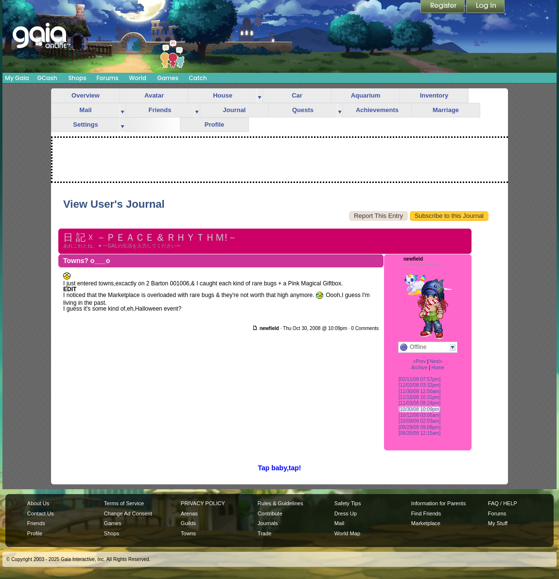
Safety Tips (347, 503)
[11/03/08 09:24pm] (419, 403)
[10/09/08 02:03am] (419, 421)
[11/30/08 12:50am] (419, 391)
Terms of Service (124, 503)
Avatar (154, 95)
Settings (85, 124)
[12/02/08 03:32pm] (419, 385)
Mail (85, 110)
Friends (160, 110)
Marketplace (425, 523)
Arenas (189, 513)
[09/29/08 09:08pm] (419, 427)
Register (443, 7)
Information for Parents (438, 503)
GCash (47, 78)
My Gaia (17, 78)
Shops (77, 78)
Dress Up (345, 513)
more (259, 96)
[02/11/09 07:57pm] (419, 379)
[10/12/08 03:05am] (419, 415)
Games (167, 78)
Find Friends (426, 513)
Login (485, 7)
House (222, 95)
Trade (264, 533)
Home (437, 367)
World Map (347, 533)
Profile (214, 124)
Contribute (270, 513)
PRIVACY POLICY (203, 503)
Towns (188, 533)
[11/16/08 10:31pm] (419, 397)
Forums (107, 78)
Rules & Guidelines (280, 503)
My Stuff (497, 523)
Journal (234, 110)
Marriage (446, 110)
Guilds (188, 523)
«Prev (419, 361)
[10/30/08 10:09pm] (419, 409)
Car (297, 95)
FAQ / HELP (502, 503)
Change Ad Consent (128, 513)
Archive (419, 367)
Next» (436, 361)
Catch (198, 78)
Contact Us (40, 513)
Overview (85, 95)
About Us (38, 503)
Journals (268, 523)
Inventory (434, 95)
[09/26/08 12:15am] (419, 433)
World (137, 78)
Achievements (377, 110)
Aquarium (366, 95)
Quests (303, 110)
